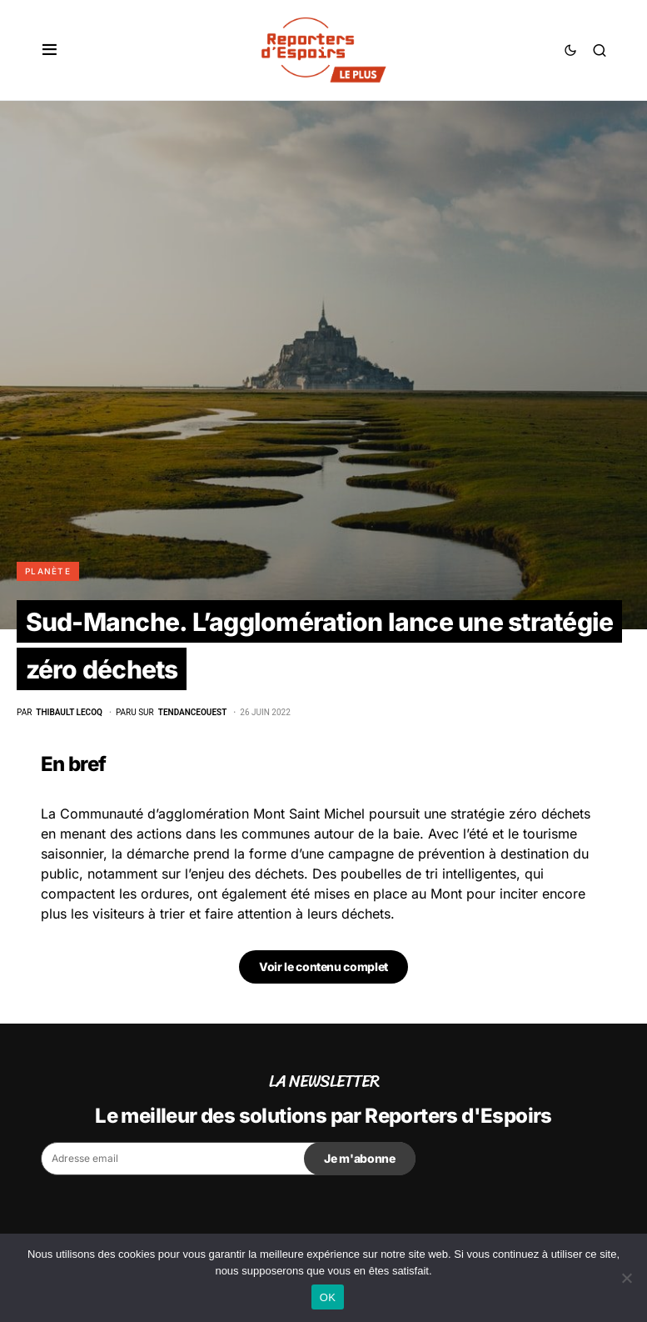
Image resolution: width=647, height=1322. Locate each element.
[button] (49, 50)
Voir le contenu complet (323, 966)
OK (328, 1297)
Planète (48, 571)
